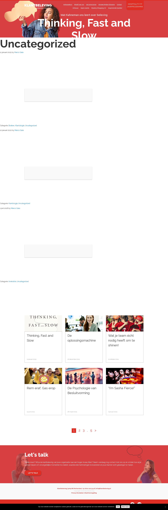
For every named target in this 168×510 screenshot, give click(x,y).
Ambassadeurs (67, 4)
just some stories (91, 4)
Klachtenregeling (91, 493)
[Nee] (165, 507)
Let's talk (33, 473)
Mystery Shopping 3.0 (98, 8)
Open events (85, 8)
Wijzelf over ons (79, 4)
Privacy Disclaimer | (78, 493)
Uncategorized (31, 126)
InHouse (75, 8)
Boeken (11, 126)
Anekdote (12, 281)
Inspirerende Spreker (115, 8)
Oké (118, 506)
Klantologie (19, 126)
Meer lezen (125, 506)
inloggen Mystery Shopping (106, 4)
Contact (119, 4)
